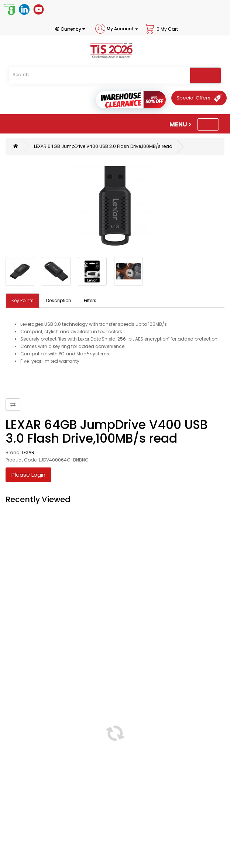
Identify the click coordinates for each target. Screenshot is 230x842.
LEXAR (28, 452)
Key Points (22, 300)
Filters (90, 300)
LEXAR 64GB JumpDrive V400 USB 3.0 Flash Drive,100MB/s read (103, 146)
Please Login (28, 475)
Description (58, 300)
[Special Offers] (199, 98)
